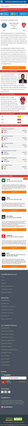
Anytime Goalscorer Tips (6, 319)
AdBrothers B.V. (24, 424)
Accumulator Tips (5, 303)
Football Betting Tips (5, 300)
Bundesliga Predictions (6, 352)
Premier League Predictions (7, 334)
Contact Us (3, 283)
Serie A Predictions (5, 355)
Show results (23, 113)
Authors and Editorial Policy (7, 286)
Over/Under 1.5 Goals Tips (7, 312)
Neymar (2, 74)
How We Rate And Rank (6, 289)
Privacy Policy (16, 422)
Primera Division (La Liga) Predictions (9, 349)
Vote (19, 116)
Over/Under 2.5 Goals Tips (7, 309)
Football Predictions (9, 5)
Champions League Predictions (8, 340)
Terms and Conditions (8, 422)
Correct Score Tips (5, 315)
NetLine (21, 403)
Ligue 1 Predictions (19, 5)
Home (2, 5)
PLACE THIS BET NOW (14, 67)
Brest (10, 97)
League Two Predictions (6, 346)
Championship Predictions (7, 337)
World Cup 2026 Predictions (7, 331)
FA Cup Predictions (5, 362)
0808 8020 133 (10, 403)
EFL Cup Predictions (5, 365)
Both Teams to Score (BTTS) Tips (8, 306)
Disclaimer (22, 422)
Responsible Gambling (6, 292)
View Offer (14, 192)
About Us (3, 280)
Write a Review (13, 378)
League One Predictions (6, 343)
